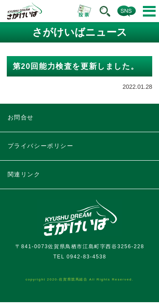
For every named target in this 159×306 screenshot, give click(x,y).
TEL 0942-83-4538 (79, 257)
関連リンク (24, 174)
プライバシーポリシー (41, 145)
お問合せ (21, 117)
